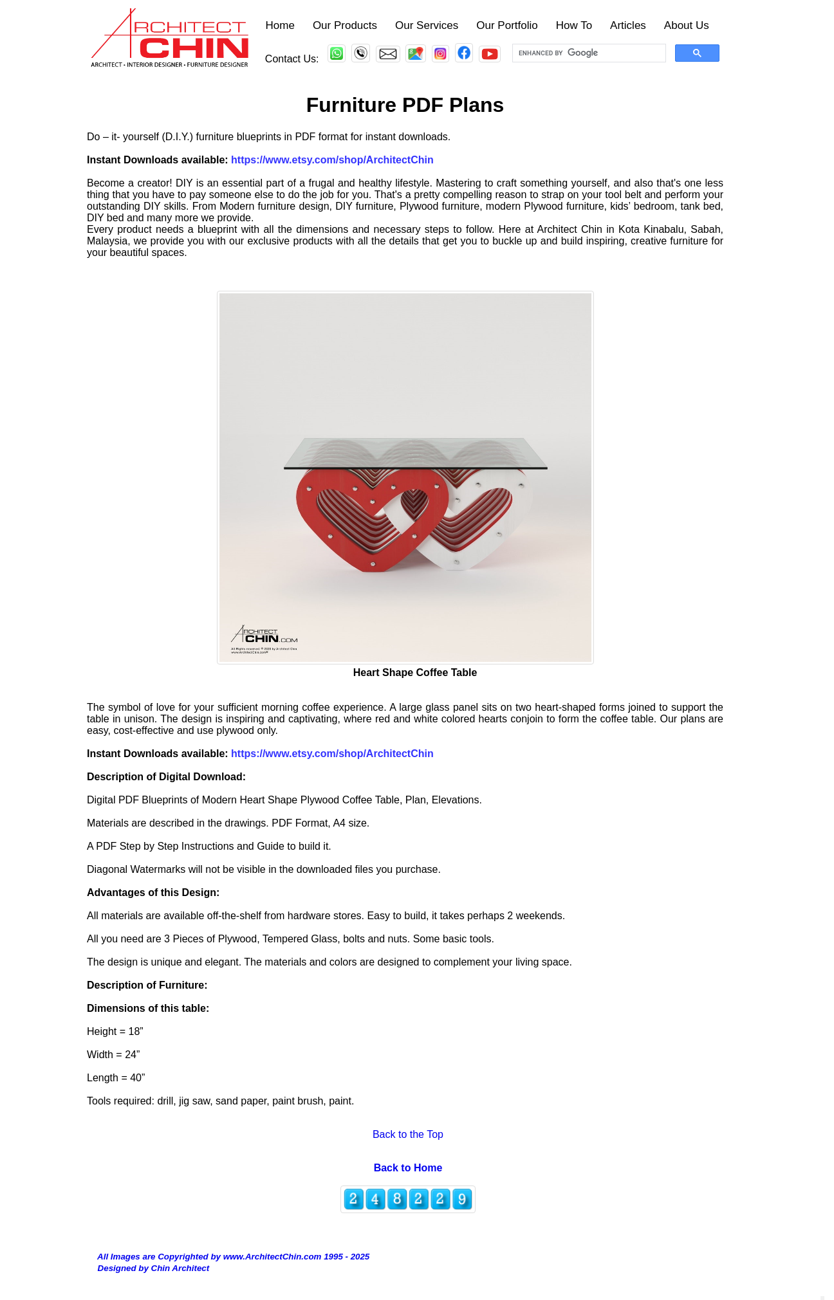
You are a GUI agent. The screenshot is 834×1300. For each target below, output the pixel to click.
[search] (588, 53)
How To (574, 25)
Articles (628, 25)
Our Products (345, 25)
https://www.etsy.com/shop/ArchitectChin (332, 753)
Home (280, 25)
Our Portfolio (506, 25)
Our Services (426, 25)
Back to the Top (405, 1134)
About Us (686, 25)
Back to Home (408, 1167)
